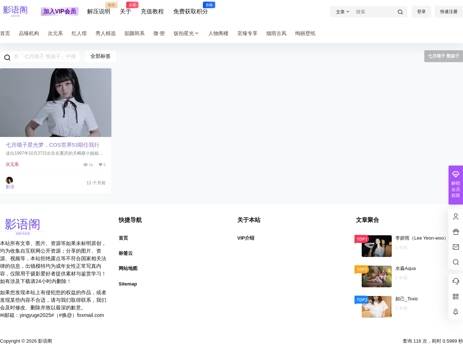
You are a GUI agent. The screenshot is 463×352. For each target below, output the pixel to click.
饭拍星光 (187, 33)
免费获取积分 (190, 8)
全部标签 (100, 56)
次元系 (12, 164)
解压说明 (98, 8)
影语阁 (44, 341)
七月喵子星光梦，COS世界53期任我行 (52, 145)
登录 (421, 11)
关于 (125, 8)
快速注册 (449, 11)
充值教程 (152, 11)
